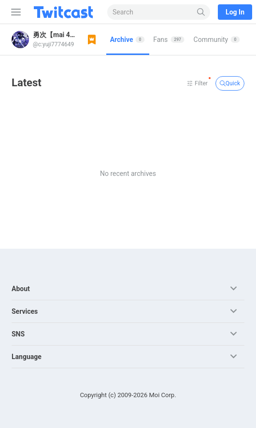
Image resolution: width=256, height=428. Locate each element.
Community (217, 39)
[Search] (201, 12)
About (21, 289)
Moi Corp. (162, 395)
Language (27, 357)
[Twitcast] (65, 12)
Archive (127, 39)
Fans (169, 39)
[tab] (128, 39)
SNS (18, 334)
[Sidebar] (14, 12)
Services (25, 311)
